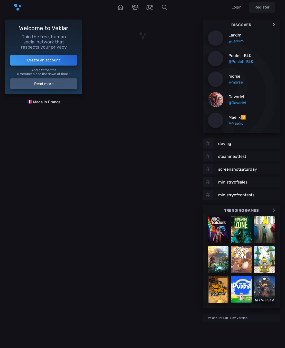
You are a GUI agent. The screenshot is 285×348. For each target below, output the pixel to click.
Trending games (249, 210)
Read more (43, 83)
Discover (253, 25)
